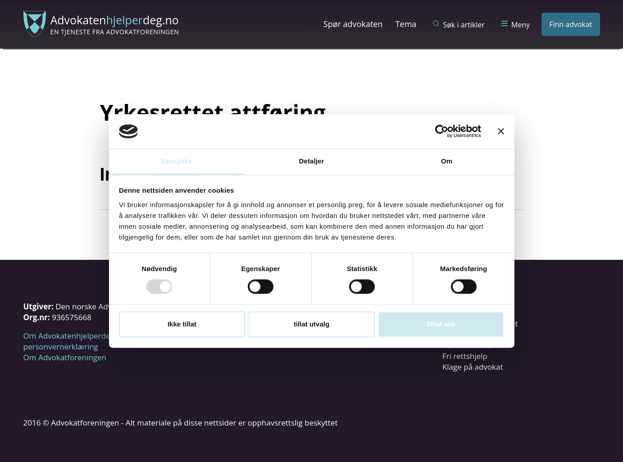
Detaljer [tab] (311, 161)
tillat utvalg (311, 324)
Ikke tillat (182, 324)
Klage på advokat (472, 367)
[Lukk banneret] (501, 131)
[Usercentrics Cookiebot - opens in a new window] (441, 131)
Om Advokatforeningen (64, 357)
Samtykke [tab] (176, 161)
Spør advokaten (353, 23)
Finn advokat (570, 24)
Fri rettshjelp (464, 356)
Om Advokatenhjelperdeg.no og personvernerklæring (79, 341)
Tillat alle (441, 324)
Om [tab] (446, 161)
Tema (406, 23)
